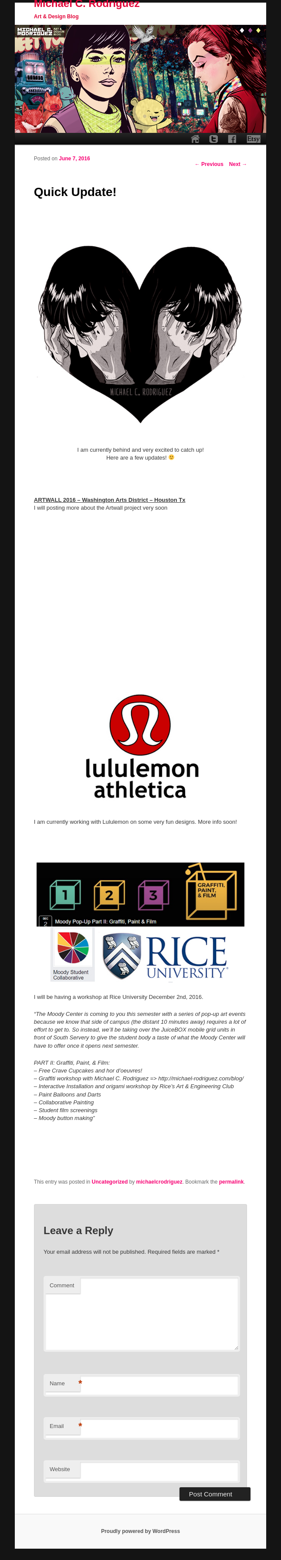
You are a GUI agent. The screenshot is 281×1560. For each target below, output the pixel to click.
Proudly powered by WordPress (140, 1531)
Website (60, 1469)
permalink (231, 1182)
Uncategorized (110, 1182)
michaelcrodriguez (159, 1182)
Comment (62, 1285)
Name (65, 1383)
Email (65, 1426)
